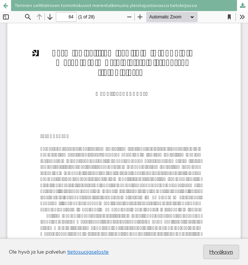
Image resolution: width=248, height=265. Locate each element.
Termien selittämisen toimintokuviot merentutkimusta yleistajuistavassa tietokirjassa (106, 5)
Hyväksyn (221, 251)
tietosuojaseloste (88, 251)
